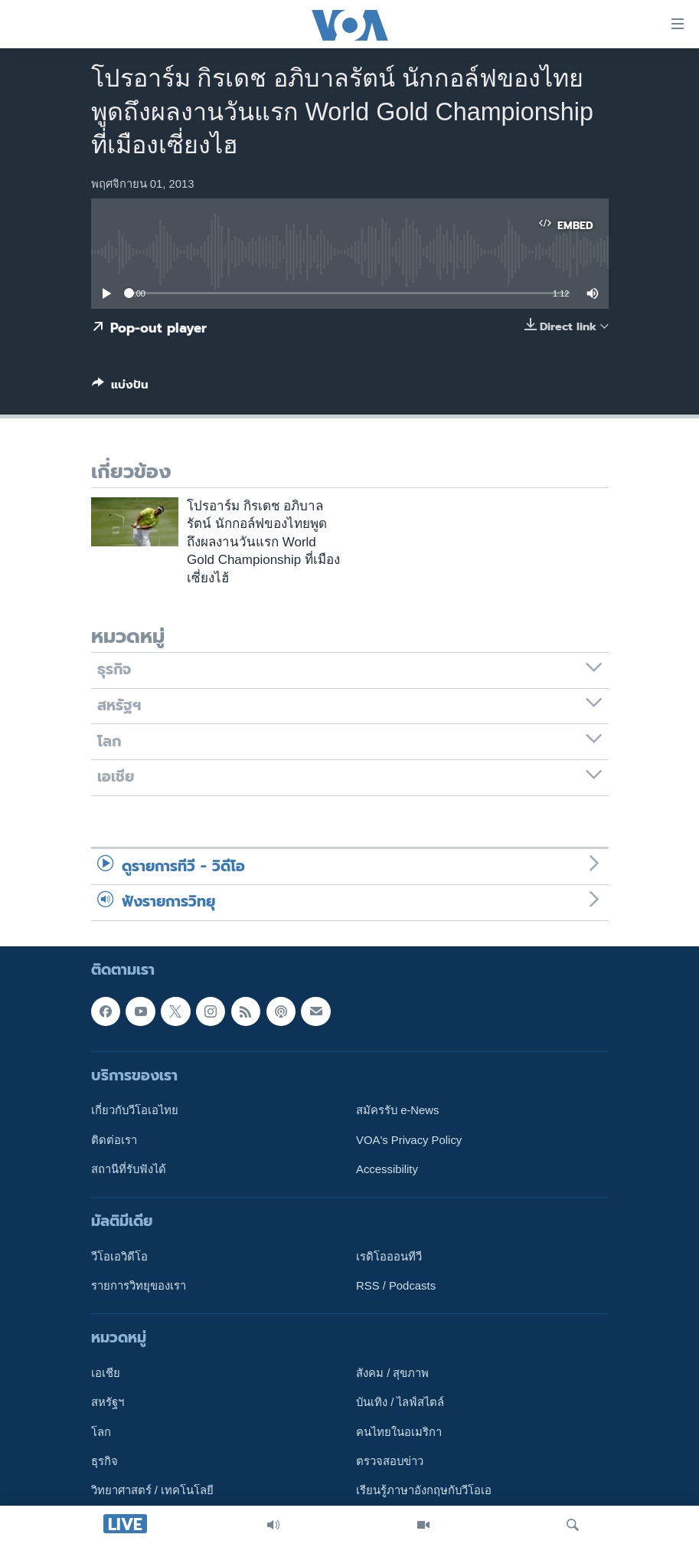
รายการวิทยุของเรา (138, 1286)
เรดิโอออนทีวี (389, 1256)
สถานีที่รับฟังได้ (128, 1168)
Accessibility (387, 1168)
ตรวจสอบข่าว (389, 1461)
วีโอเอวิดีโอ (119, 1256)
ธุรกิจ (104, 1461)
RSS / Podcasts (396, 1286)
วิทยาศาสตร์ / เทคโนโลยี (152, 1490)
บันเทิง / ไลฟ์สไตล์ (400, 1402)
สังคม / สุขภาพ (392, 1373)
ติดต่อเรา (114, 1139)
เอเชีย (105, 1373)
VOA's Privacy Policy (409, 1139)
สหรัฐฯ (107, 1402)
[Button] (120, 387)
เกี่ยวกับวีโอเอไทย (134, 1110)
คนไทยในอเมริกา (399, 1431)
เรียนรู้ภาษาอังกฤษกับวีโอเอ (424, 1490)
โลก (101, 1431)
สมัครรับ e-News (397, 1110)
